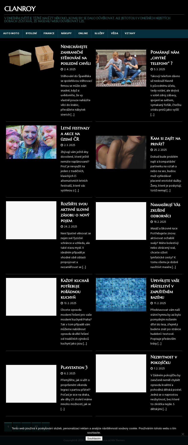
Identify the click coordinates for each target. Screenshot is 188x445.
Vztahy (130, 33)
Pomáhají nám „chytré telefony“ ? (164, 58)
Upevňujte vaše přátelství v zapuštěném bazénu (164, 289)
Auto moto (11, 33)
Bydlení (31, 33)
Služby (99, 33)
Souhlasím (94, 438)
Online (83, 33)
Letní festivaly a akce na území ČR (75, 133)
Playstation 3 (74, 367)
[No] (182, 434)
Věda (114, 33)
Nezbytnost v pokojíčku (163, 359)
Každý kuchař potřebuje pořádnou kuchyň (75, 289)
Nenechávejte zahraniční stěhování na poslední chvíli (76, 55)
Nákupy (66, 33)
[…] (72, 114)
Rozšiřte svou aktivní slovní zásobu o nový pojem (75, 212)
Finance (49, 33)
